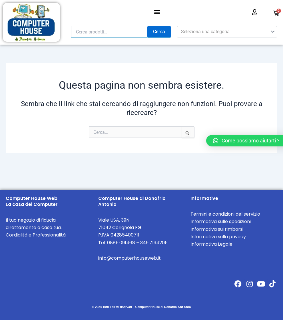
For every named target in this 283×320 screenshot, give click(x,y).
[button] (157, 11)
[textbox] (224, 32)
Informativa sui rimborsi (216, 229)
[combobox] (227, 31)
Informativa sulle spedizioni (220, 221)
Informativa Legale (211, 244)
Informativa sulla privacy (218, 236)
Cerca (159, 31)
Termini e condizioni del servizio (225, 214)
